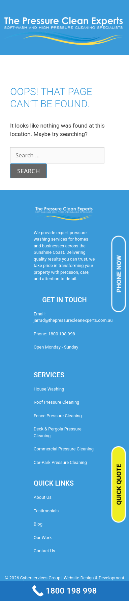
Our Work (43, 537)
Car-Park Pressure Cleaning (60, 462)
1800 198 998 (61, 333)
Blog (38, 524)
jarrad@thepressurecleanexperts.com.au (73, 320)
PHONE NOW (119, 274)
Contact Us (44, 550)
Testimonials (46, 510)
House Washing (49, 389)
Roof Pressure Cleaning (56, 402)
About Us (43, 497)
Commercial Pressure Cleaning (64, 448)
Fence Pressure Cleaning (58, 415)
